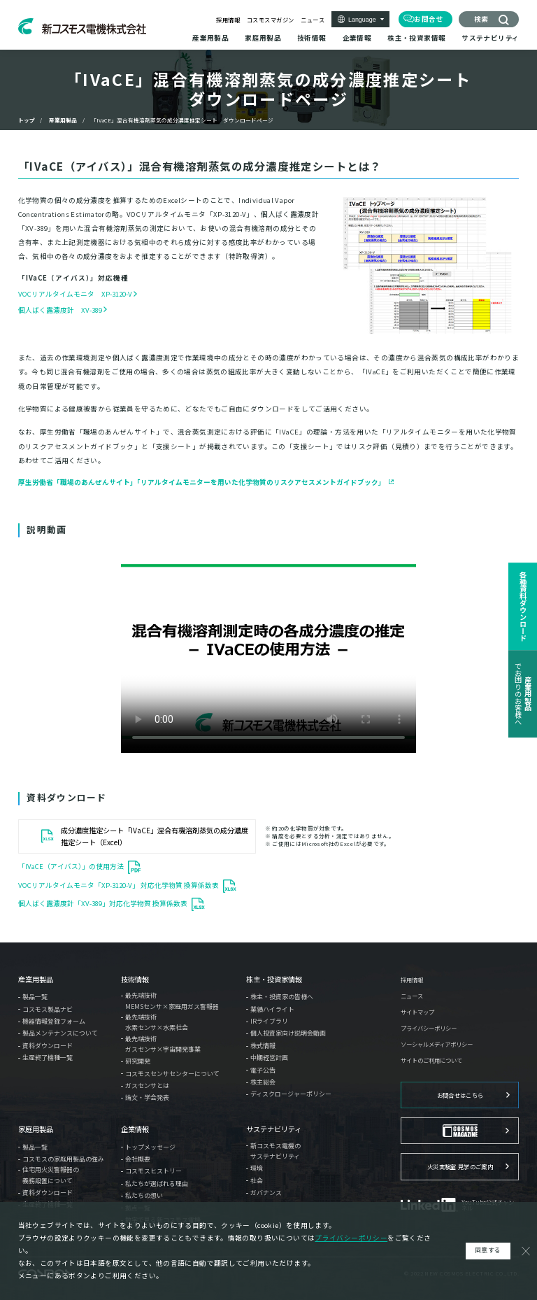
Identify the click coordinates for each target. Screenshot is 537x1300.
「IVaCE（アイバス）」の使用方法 (71, 867)
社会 (256, 1180)
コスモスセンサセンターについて (172, 1073)
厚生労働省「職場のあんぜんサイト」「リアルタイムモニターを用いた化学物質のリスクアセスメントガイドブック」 (201, 482)
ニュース (312, 19)
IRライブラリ (269, 1021)
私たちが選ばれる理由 (156, 1183)
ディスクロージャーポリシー (290, 1093)
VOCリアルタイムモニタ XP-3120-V (75, 294)
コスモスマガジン (270, 19)
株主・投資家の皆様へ (281, 996)
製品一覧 (35, 996)
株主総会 (262, 1082)
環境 (256, 1168)
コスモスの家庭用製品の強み (63, 1159)
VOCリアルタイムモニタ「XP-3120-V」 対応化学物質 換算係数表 (118, 885)
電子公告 (262, 1070)
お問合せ (428, 19)
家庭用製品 (35, 1129)
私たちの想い (144, 1195)
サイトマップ (417, 1012)
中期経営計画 (269, 1057)
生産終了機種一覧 (47, 1057)
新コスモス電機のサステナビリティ (275, 1151)
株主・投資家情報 (274, 979)
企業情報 (135, 1129)
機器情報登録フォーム (53, 1021)
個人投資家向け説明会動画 (288, 1033)
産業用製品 (63, 120)
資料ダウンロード (47, 1045)
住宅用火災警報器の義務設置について (50, 1175)
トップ (26, 120)
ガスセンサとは (147, 1085)
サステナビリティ (273, 1129)
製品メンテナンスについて (60, 1033)
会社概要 (137, 1159)
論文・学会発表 (147, 1097)
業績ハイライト (272, 1009)
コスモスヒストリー (153, 1170)
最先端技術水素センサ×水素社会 (156, 1022)
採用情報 (228, 19)
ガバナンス (266, 1192)
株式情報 (262, 1045)
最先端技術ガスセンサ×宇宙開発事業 (163, 1044)
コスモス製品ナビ (47, 1009)
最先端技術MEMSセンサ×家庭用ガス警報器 (172, 1000)
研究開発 (137, 1061)
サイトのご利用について (431, 1060)
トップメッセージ (150, 1147)
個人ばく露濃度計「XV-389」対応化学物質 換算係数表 (102, 903)
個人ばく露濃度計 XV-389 (60, 310)
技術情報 (135, 979)
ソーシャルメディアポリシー (437, 1044)
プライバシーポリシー (429, 1028)
